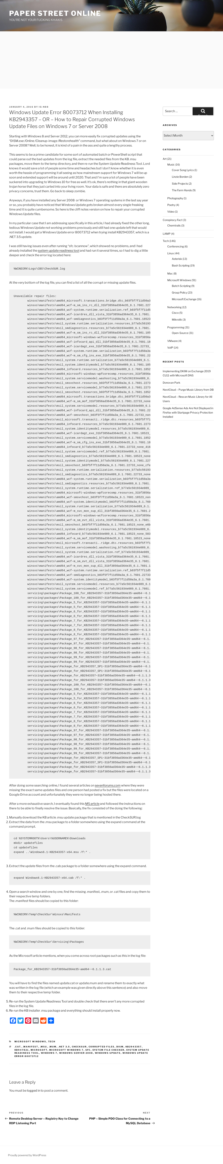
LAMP (167, 233)
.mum (53, 1046)
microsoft (39, 1050)
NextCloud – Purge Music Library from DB (188, 389)
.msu (43, 1046)
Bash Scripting (181, 265)
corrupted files (102, 1046)
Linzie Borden (180, 176)
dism (120, 1046)
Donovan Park (171, 382)
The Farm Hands (182, 190)
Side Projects (180, 183)
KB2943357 (133, 1046)
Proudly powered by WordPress (27, 1155)
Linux (170, 253)
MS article (92, 804)
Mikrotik (177, 319)
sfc (88, 1050)
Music (171, 164)
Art (165, 158)
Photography (175, 198)
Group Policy (179, 292)
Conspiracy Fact (172, 220)
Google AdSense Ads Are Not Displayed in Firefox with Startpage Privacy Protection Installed (188, 412)
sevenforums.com (108, 785)
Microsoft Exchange (184, 299)
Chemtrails (174, 225)
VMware (172, 340)
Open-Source (180, 332)
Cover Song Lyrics (183, 170)
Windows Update (108, 1053)
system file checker (108, 1050)
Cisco (175, 312)
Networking (174, 307)
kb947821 (21, 1050)
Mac (170, 273)
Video (170, 211)
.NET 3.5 (64, 1046)
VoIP (170, 347)
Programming (175, 327)
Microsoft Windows (30, 1041)
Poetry (171, 204)
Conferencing (175, 246)
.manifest (30, 1046)
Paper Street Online (55, 13)
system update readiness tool (58, 250)
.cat (17, 1046)
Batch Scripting (181, 285)
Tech (52, 1041)
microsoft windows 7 (66, 1050)
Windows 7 (49, 1053)
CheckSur (79, 1046)
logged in (33, 1090)
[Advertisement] (111, 60)
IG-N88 (44, 107)
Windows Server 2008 (76, 1053)
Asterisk (177, 258)
